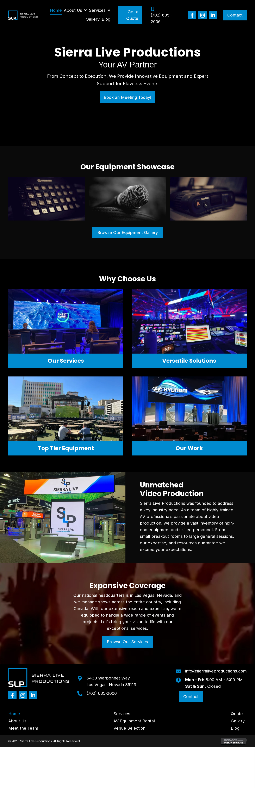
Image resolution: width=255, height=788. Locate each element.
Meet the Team (23, 728)
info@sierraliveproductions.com (216, 671)
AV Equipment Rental (134, 720)
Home (14, 713)
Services (121, 713)
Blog (235, 728)
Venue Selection (129, 728)
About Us (17, 720)
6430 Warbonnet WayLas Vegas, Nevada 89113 (111, 681)
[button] (192, 15)
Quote (237, 713)
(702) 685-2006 (102, 693)
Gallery (238, 720)
